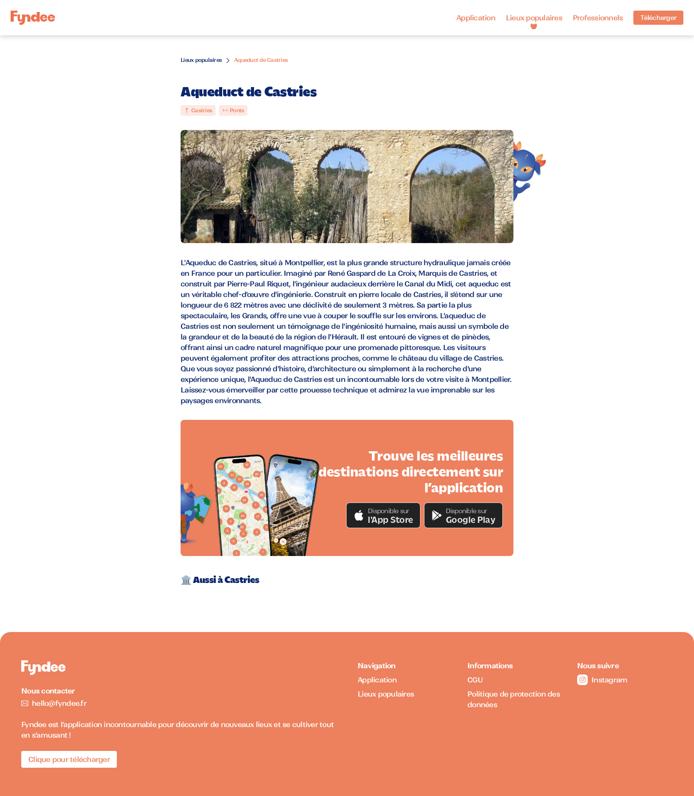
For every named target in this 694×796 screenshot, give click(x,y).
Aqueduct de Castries (261, 60)
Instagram (602, 679)
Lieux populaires (534, 17)
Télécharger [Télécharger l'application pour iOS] (658, 18)
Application (475, 17)
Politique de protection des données (513, 699)
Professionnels (598, 17)
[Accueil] (33, 18)
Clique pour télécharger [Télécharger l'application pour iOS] (69, 759)
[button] (383, 515)
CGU (475, 679)
